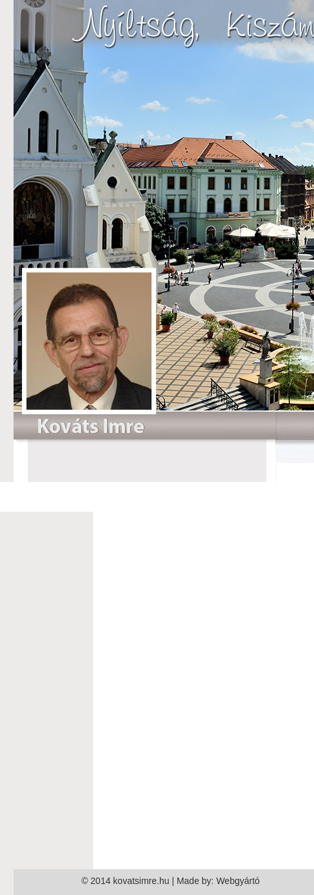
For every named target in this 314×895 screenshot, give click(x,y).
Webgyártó (237, 881)
